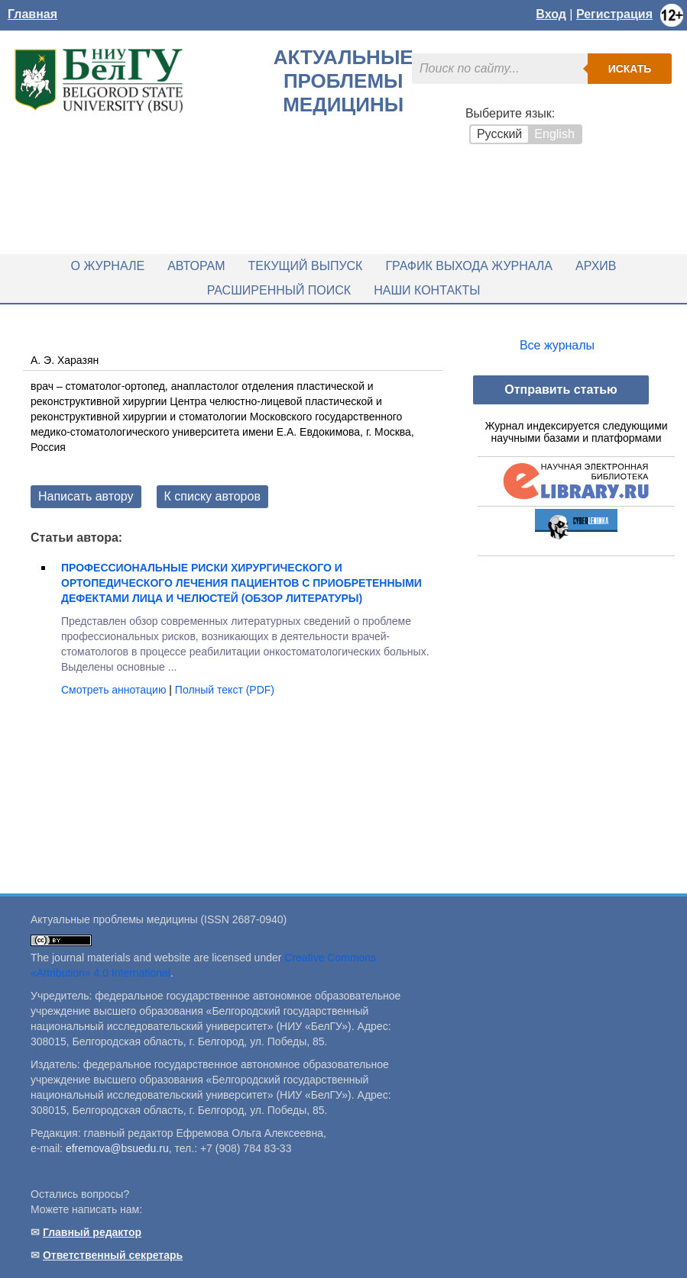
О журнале (108, 265)
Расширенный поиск (279, 290)
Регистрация (614, 14)
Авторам (196, 265)
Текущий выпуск (305, 265)
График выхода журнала (469, 265)
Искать (630, 69)
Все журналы (557, 345)
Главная (32, 14)
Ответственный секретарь (113, 1255)
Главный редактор (92, 1232)
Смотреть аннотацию (115, 690)
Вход (551, 14)
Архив (595, 265)
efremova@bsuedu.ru (117, 1148)
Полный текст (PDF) (224, 690)
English (554, 133)
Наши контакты (427, 290)
